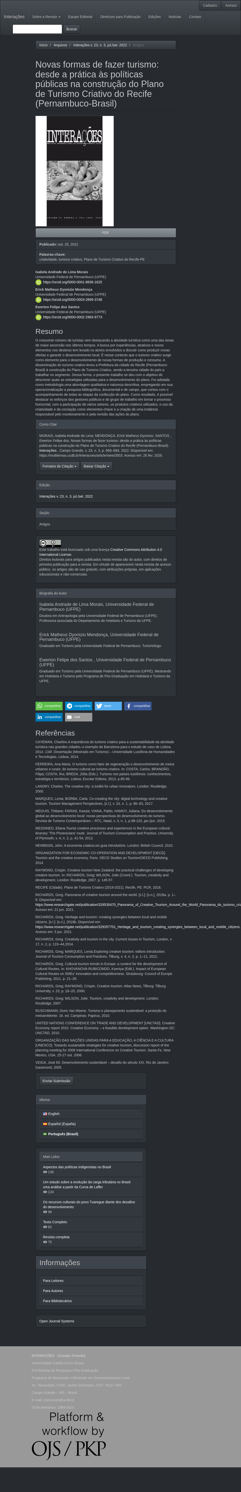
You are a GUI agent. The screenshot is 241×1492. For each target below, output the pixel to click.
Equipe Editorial (80, 17)
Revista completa (56, 1237)
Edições (154, 17)
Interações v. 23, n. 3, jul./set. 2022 (100, 45)
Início (43, 45)
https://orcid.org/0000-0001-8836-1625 (72, 282)
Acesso (231, 5)
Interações (14, 16)
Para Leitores (53, 1281)
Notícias (175, 17)
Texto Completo (55, 1222)
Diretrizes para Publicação (120, 17)
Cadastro (210, 5)
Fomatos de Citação (59, 466)
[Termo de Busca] (37, 29)
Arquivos (60, 45)
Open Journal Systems (56, 1321)
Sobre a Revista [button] (46, 17)
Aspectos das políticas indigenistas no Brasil (77, 1167)
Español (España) (62, 1124)
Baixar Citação (96, 466)
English (54, 1114)
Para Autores (53, 1291)
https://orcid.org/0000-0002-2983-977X (73, 317)
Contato (195, 17)
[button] (49, 706)
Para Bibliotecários (57, 1301)
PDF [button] (105, 233)
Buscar (71, 29)
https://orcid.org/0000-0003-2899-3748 (72, 300)
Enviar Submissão (57, 1081)
